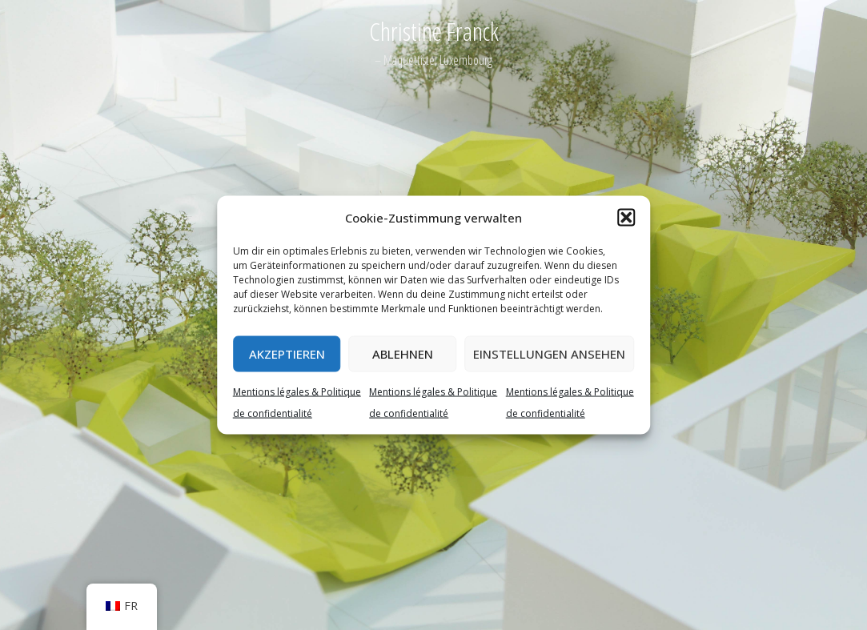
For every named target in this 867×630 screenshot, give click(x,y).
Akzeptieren (287, 354)
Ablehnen (402, 354)
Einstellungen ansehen (549, 354)
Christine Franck (434, 31)
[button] (626, 218)
